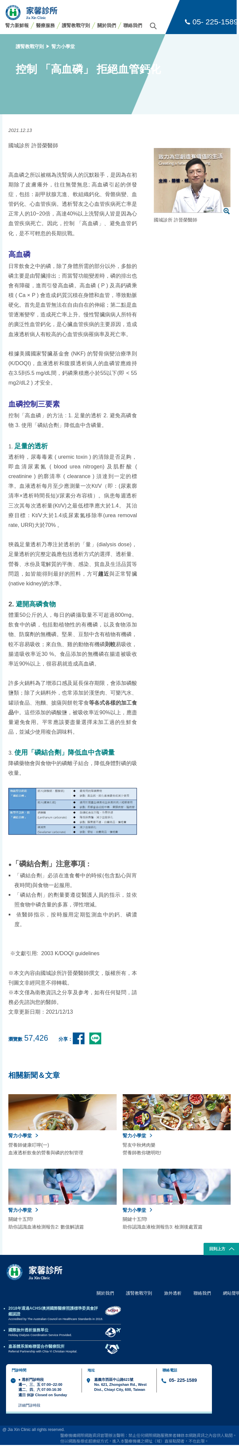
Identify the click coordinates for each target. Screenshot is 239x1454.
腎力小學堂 (63, 46)
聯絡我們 (132, 25)
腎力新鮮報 (17, 25)
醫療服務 (45, 25)
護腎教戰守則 (76, 25)
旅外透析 (173, 1293)
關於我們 (106, 25)
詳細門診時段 (29, 1405)
